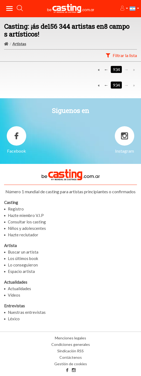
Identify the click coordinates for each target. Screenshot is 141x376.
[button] (124, 8)
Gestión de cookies (70, 363)
